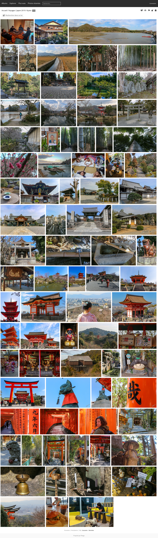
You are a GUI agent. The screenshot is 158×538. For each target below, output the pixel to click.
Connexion (153, 3)
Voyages (12, 10)
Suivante (84, 530)
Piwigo (83, 535)
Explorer (13, 3)
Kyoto (29, 10)
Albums (4, 3)
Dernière (91, 530)
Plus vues (22, 3)
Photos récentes (34, 3)
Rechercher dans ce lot (14, 15)
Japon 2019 (21, 10)
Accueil (4, 10)
